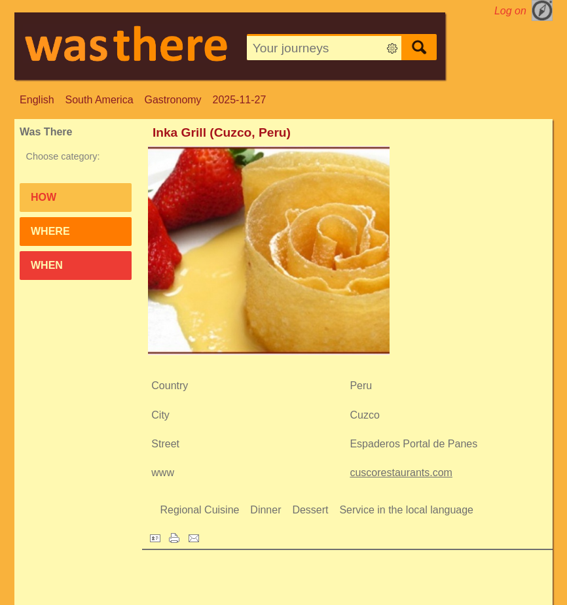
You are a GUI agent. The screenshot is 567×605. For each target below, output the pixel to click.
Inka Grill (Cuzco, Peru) (222, 132)
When (47, 265)
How (43, 197)
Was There (46, 131)
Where (50, 231)
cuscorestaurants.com (401, 472)
